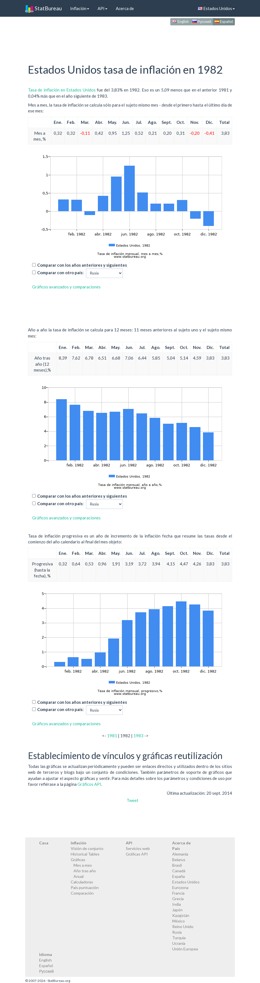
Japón (177, 909)
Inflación (79, 8)
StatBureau (43, 8)
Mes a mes (83, 865)
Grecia (178, 898)
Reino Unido (182, 926)
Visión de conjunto (87, 848)
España (178, 876)
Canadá (178, 870)
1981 (112, 735)
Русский (201, 21)
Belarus (178, 859)
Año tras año (85, 870)
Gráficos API (89, 784)
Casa (43, 842)
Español (224, 21)
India (176, 904)
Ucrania (178, 943)
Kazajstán (180, 915)
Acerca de (125, 8)
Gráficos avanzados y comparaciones (66, 286)
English (180, 21)
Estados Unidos (216, 8)
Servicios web (138, 848)
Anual (79, 876)
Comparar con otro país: (60, 272)
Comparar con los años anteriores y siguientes (82, 265)
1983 (138, 735)
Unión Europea (185, 948)
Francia (178, 893)
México (178, 921)
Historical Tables (85, 854)
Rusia (177, 932)
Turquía (179, 937)
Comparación (82, 893)
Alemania (180, 854)
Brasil (177, 865)
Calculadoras (82, 882)
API (102, 8)
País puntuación (85, 887)
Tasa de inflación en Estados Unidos (62, 89)
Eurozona (180, 887)
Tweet (132, 800)
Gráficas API (137, 854)
